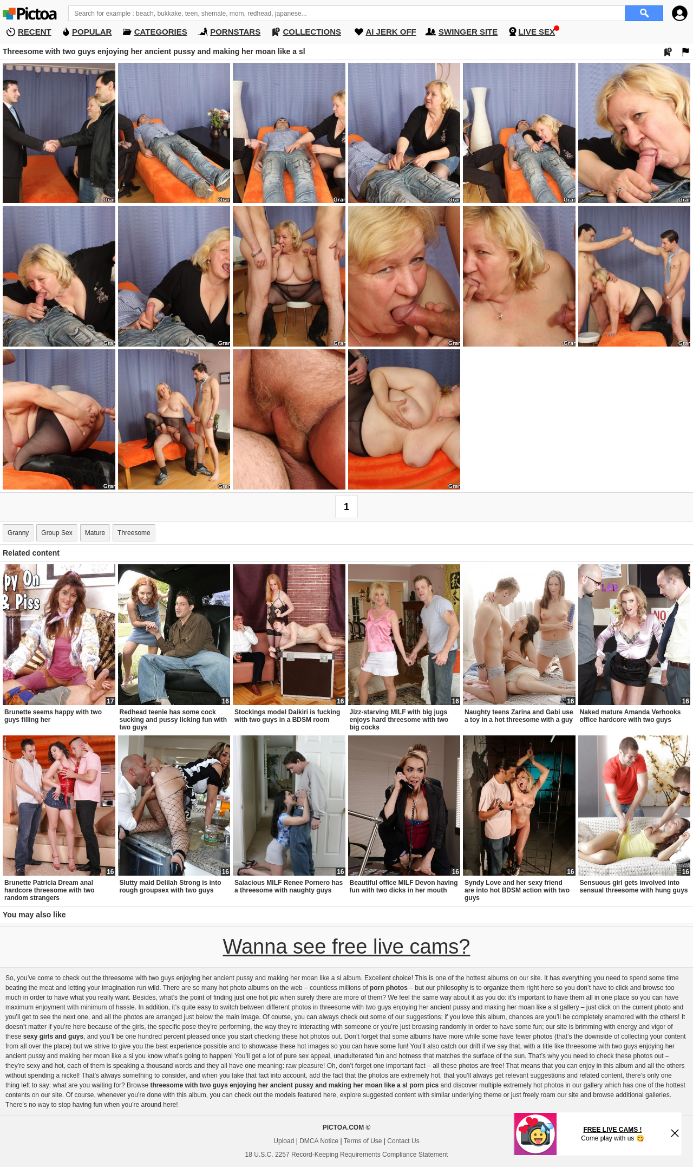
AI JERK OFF (390, 31)
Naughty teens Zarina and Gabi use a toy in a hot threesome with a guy (519, 715)
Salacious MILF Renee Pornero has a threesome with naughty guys (288, 886)
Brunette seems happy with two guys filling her (53, 715)
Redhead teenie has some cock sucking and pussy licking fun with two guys (173, 719)
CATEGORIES (160, 31)
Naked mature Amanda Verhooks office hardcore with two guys (630, 715)
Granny (18, 533)
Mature (95, 533)
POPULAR (92, 31)
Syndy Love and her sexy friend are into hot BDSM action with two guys (517, 890)
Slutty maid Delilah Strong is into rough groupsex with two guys (170, 886)
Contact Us (403, 1141)
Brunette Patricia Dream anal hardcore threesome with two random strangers (49, 890)
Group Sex (56, 533)
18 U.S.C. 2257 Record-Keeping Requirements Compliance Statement (346, 1154)
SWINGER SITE (468, 31)
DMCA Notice (318, 1141)
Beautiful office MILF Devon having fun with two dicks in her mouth (404, 886)
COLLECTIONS (312, 31)
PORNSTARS (235, 31)
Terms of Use (363, 1141)
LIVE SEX (537, 31)
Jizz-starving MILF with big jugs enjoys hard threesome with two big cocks (399, 719)
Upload (283, 1141)
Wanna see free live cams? (346, 946)
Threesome (134, 533)
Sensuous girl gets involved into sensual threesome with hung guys (634, 886)
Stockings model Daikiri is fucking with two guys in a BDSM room (287, 715)
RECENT (34, 31)
